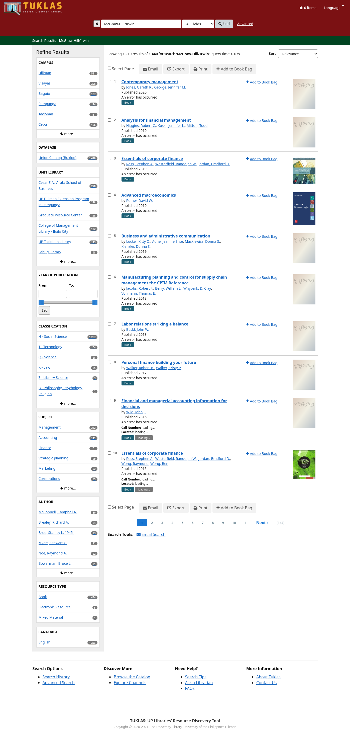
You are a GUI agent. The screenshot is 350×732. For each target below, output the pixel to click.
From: (44, 285)
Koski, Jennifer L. (171, 125)
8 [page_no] (213, 522)
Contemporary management (150, 82)
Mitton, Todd (197, 125)
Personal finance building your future (159, 362)
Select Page (123, 68)
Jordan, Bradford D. (214, 163)
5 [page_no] (182, 522)
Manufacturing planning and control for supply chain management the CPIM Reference (174, 280)
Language (334, 7)
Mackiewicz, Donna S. (202, 241)
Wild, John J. (136, 412)
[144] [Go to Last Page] (280, 522)
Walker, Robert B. (140, 367)
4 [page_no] (172, 522)
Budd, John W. (137, 329)
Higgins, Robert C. (141, 125)
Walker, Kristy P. (168, 367)
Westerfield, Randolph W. (176, 163)
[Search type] (198, 24)
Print (200, 69)
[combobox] (141, 24)
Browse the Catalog (132, 677)
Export (176, 69)
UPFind (16, 6)
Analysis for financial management (156, 120)
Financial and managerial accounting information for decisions (174, 403)
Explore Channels (130, 682)
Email (150, 69)
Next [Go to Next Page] (262, 522)
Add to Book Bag (234, 69)
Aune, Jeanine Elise (167, 241)
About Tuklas (268, 677)
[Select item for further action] (109, 81)
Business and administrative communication (166, 236)
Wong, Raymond (135, 463)
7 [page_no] (203, 522)
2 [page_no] (152, 522)
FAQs (190, 688)
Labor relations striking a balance (155, 324)
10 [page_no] (234, 522)
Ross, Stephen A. (140, 163)
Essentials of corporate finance (152, 158)
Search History (56, 677)
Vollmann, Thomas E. (139, 293)
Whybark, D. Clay (197, 288)
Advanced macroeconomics (149, 195)
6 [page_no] (192, 522)
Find (224, 23)
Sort (272, 53)
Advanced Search (59, 682)
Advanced (245, 23)
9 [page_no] (223, 522)
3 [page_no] (162, 522)
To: (71, 285)
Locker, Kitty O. (138, 241)
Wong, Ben (159, 463)
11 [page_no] (246, 522)
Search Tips (195, 677)
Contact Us (266, 682)
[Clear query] (96, 23)
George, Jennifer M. (170, 87)
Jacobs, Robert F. (139, 288)
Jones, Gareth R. (139, 87)
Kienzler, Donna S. (136, 246)
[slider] (41, 302)
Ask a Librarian (199, 682)
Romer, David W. (139, 200)
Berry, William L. (168, 288)
